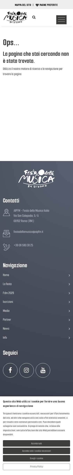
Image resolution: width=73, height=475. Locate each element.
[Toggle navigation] (61, 19)
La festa (36, 284)
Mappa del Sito (23, 5)
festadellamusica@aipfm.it (28, 231)
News (36, 328)
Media (36, 311)
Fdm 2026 (36, 293)
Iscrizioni (36, 302)
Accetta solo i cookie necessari (36, 451)
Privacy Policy (36, 466)
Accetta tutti (36, 443)
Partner (36, 319)
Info (36, 337)
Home (36, 275)
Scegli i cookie (36, 458)
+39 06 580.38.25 (23, 245)
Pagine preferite (49, 5)
